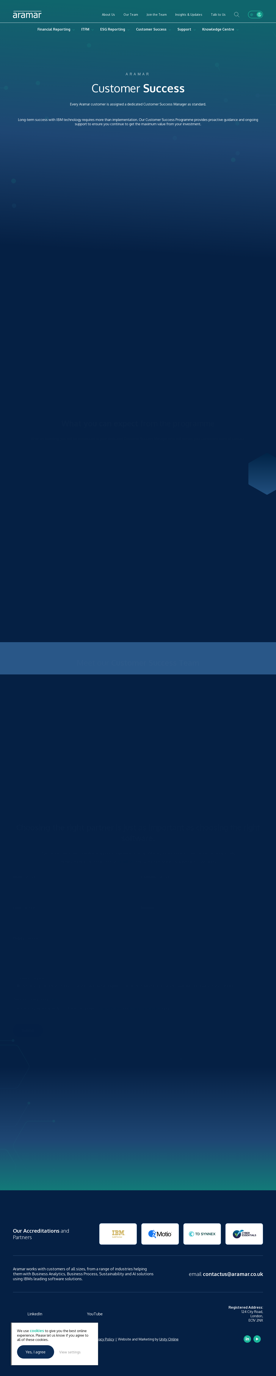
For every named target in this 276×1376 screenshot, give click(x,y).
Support (184, 29)
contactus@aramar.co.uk (233, 1274)
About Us (108, 14)
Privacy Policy (103, 1339)
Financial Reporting (54, 29)
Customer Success (151, 29)
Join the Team (157, 14)
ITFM (85, 29)
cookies (37, 1330)
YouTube (95, 1313)
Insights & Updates (188, 14)
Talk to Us (218, 14)
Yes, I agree (35, 1352)
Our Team (131, 14)
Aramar (27, 14)
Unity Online (169, 1339)
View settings (70, 1352)
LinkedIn (34, 1313)
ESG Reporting (112, 29)
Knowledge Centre (218, 29)
